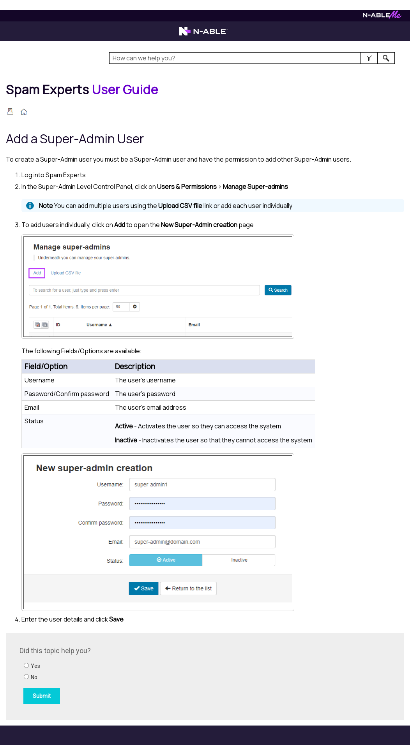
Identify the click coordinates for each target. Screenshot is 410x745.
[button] (369, 58)
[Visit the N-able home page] (203, 34)
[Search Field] (252, 58)
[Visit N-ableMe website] (382, 16)
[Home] (82, 89)
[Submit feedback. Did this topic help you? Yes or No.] (125, 675)
